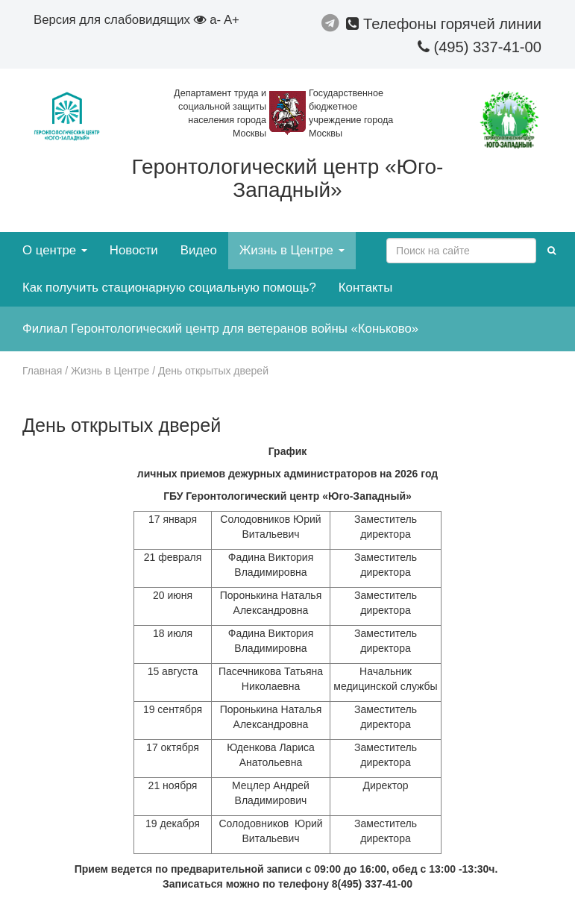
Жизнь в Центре (292, 250)
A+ (231, 20)
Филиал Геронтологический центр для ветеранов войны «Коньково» (220, 328)
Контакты (365, 287)
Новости (134, 250)
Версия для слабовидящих (120, 20)
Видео (198, 250)
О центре (54, 250)
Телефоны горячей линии (443, 24)
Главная (42, 371)
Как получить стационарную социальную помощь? (169, 287)
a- (215, 20)
